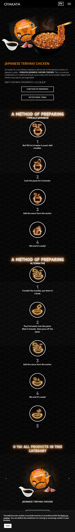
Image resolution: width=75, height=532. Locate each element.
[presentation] (6, 478)
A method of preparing (37, 89)
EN (60, 3)
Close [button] (8, 526)
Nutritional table (37, 97)
